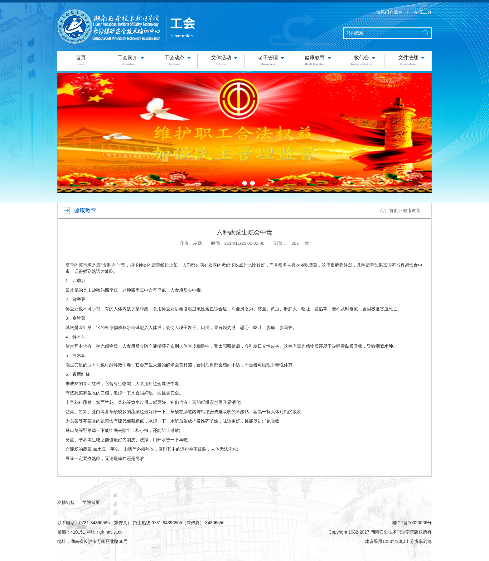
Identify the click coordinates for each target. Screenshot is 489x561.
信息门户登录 (389, 11)
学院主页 (423, 11)
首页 (393, 210)
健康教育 (411, 210)
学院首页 (91, 502)
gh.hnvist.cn (111, 532)
